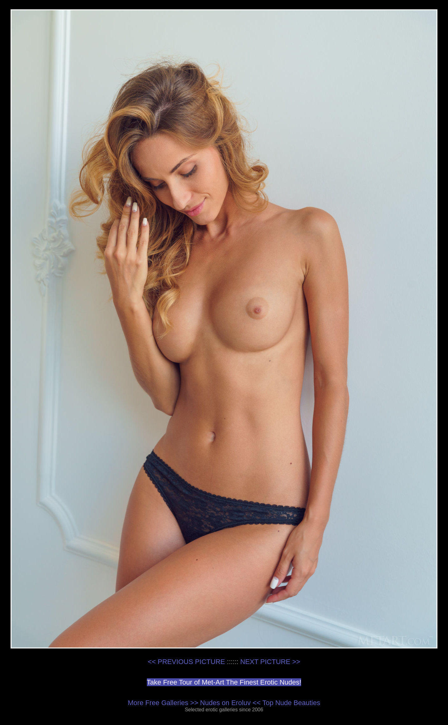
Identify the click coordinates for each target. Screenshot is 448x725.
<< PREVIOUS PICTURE (186, 662)
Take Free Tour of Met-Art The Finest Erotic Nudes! (224, 682)
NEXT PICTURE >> (270, 662)
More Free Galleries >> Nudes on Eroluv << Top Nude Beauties (224, 703)
